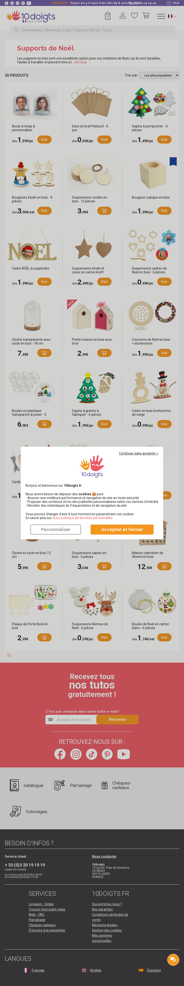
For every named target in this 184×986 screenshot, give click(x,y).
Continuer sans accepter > (138, 453)
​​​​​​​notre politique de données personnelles (82, 518)
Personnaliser (55, 529)
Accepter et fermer (122, 529)
